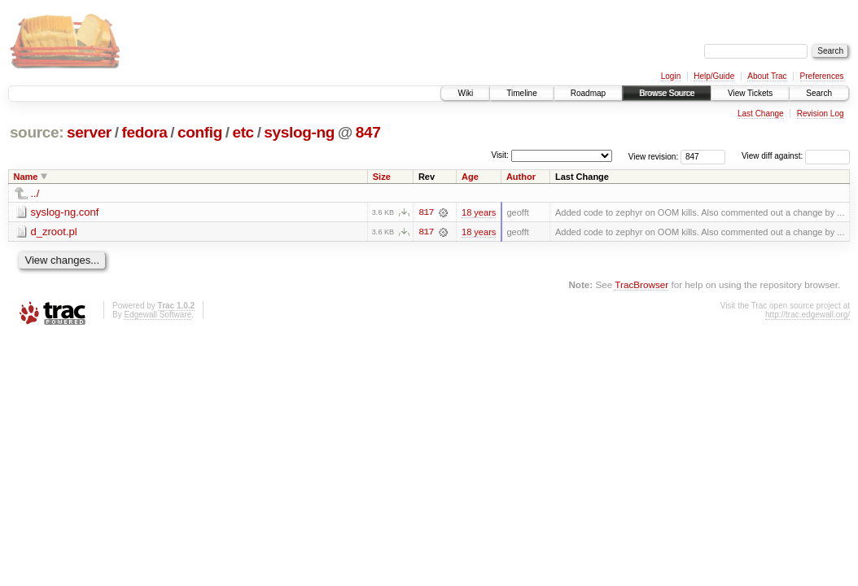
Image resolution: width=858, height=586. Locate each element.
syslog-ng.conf (65, 212)
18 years (479, 212)
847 (368, 132)
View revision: (653, 155)
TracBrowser (641, 284)
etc (242, 132)
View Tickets (750, 93)
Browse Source (666, 93)
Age (470, 176)
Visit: (500, 155)
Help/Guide (714, 76)
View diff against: (796, 155)
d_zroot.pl (54, 231)
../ (35, 193)
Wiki (465, 93)
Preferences (822, 76)
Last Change (761, 113)
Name (26, 176)
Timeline (521, 93)
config (199, 132)
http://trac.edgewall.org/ (807, 314)
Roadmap (588, 93)
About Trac (766, 76)
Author (521, 176)
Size (382, 176)
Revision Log (820, 113)
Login (671, 76)
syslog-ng (299, 132)
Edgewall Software (157, 314)
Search (819, 93)
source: (36, 132)
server (89, 132)
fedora (144, 132)
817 (425, 212)
